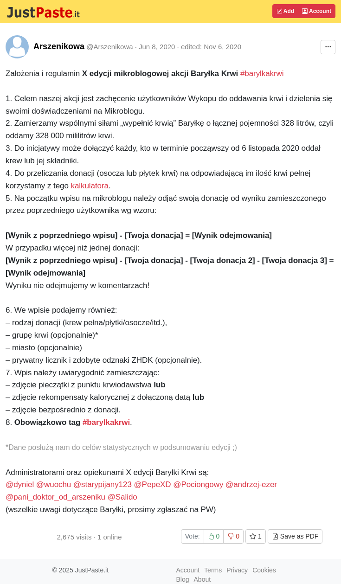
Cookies (264, 570)
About (202, 579)
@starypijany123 (103, 484)
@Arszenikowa (109, 47)
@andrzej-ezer (251, 484)
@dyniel (21, 484)
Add (285, 11)
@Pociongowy (199, 484)
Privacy (237, 570)
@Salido (122, 497)
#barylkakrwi (262, 73)
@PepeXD (153, 484)
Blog (182, 579)
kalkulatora (90, 185)
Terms (213, 570)
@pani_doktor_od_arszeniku (55, 497)
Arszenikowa (58, 46)
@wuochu (54, 484)
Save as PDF (295, 536)
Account (316, 11)
